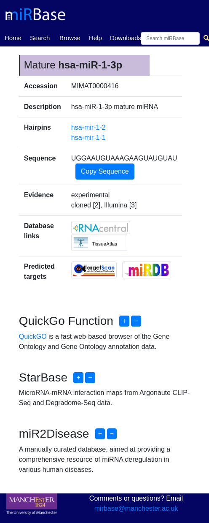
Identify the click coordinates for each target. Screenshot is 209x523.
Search (40, 37)
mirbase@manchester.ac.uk (136, 508)
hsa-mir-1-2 (88, 127)
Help (95, 37)
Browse (69, 37)
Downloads (125, 37)
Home (13, 37)
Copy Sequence (105, 171)
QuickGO (33, 336)
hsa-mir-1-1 (88, 137)
